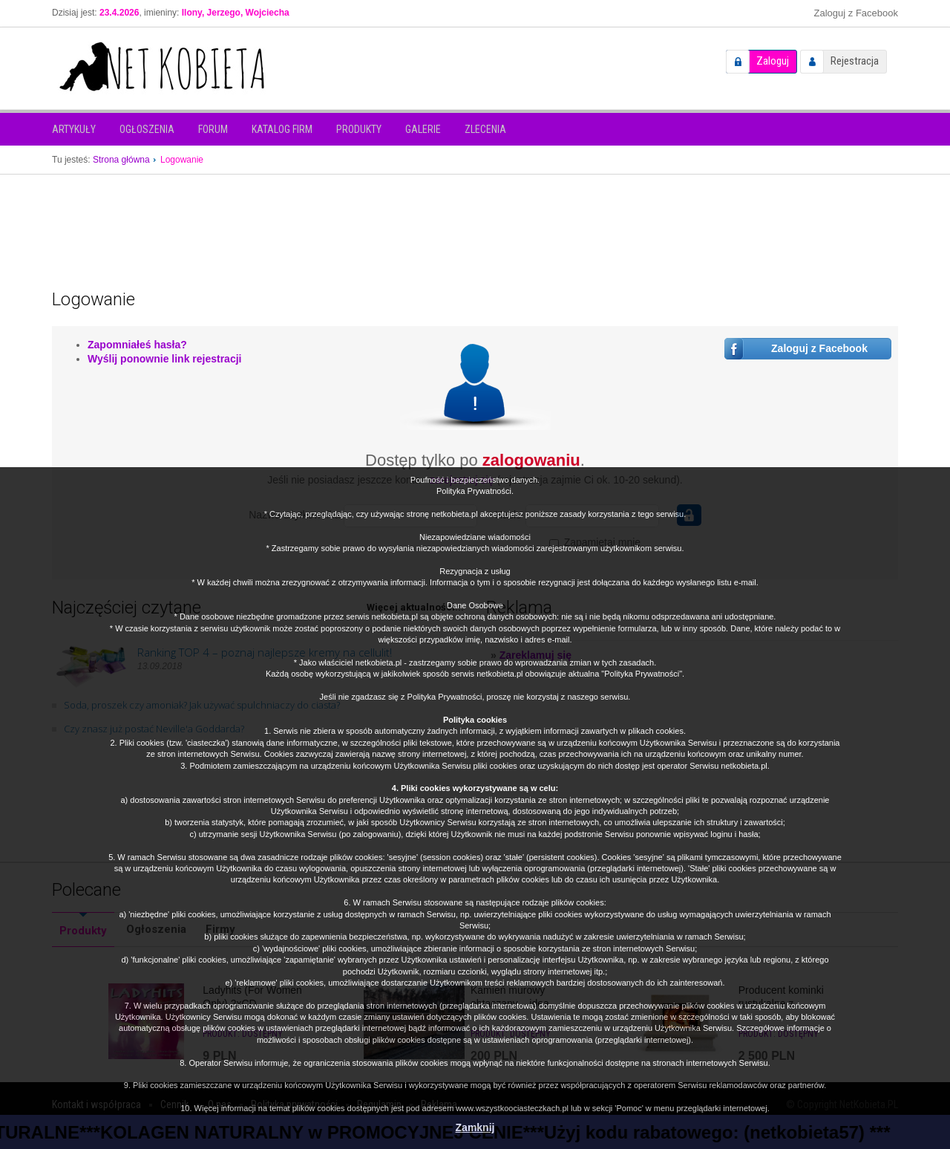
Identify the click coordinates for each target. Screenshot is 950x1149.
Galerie (423, 129)
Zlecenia (485, 129)
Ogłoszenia (146, 129)
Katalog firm (282, 129)
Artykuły (74, 129)
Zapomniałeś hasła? (137, 345)
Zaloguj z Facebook (856, 13)
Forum (213, 129)
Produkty (358, 129)
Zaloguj (772, 61)
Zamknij (475, 1127)
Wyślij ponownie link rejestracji (164, 359)
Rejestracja (855, 61)
